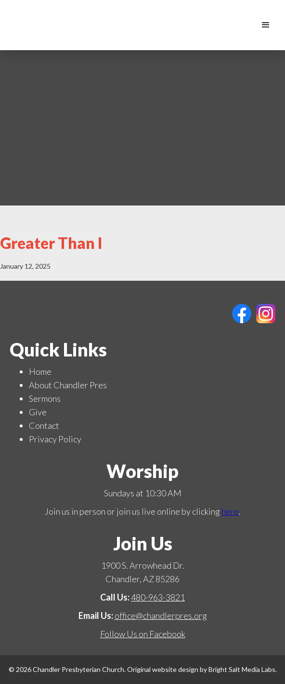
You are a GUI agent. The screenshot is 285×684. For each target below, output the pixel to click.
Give (38, 412)
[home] (248, 25)
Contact (44, 425)
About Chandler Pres (68, 385)
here (230, 511)
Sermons (45, 398)
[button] (265, 25)
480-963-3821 (158, 597)
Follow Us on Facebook (142, 634)
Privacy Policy (55, 439)
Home (40, 371)
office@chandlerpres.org (161, 615)
